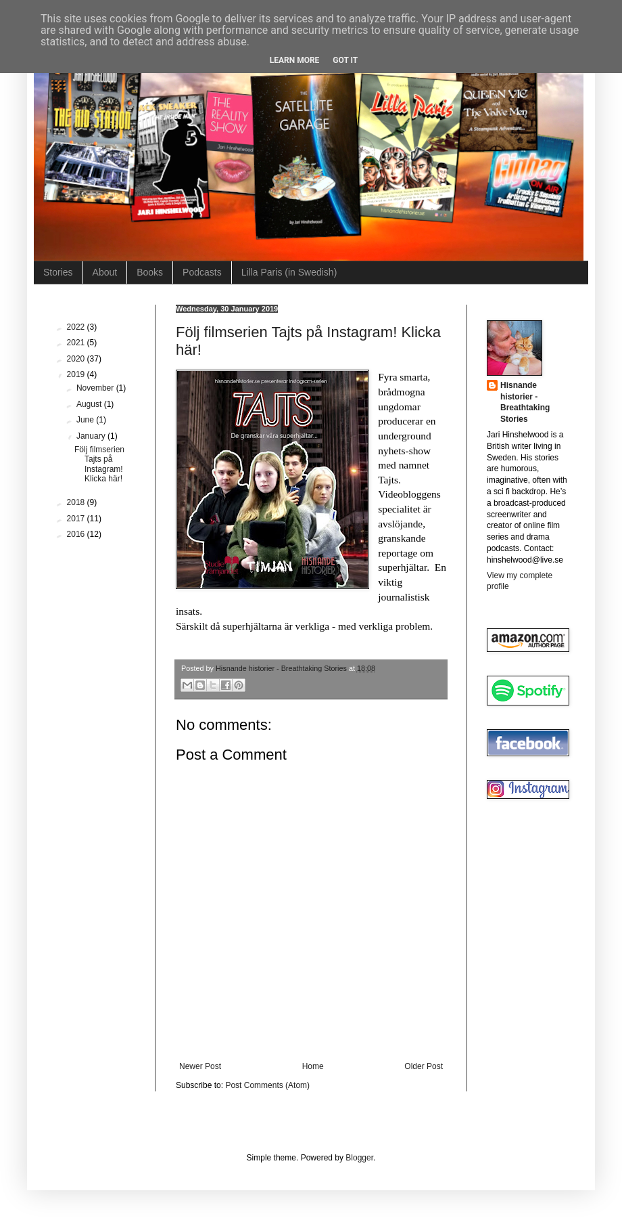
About (105, 272)
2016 (77, 534)
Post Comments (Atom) (267, 1085)
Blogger (359, 1157)
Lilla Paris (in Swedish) (289, 272)
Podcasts (202, 272)
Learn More (295, 60)
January (91, 436)
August (90, 404)
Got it (345, 60)
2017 (77, 518)
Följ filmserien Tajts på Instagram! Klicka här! (99, 464)
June (86, 420)
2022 (77, 327)
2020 (77, 359)
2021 (77, 342)
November (96, 388)
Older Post (423, 1066)
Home (313, 1066)
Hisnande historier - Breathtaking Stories (525, 402)
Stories (58, 272)
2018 (77, 502)
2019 (77, 374)
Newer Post (200, 1066)
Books (150, 272)
